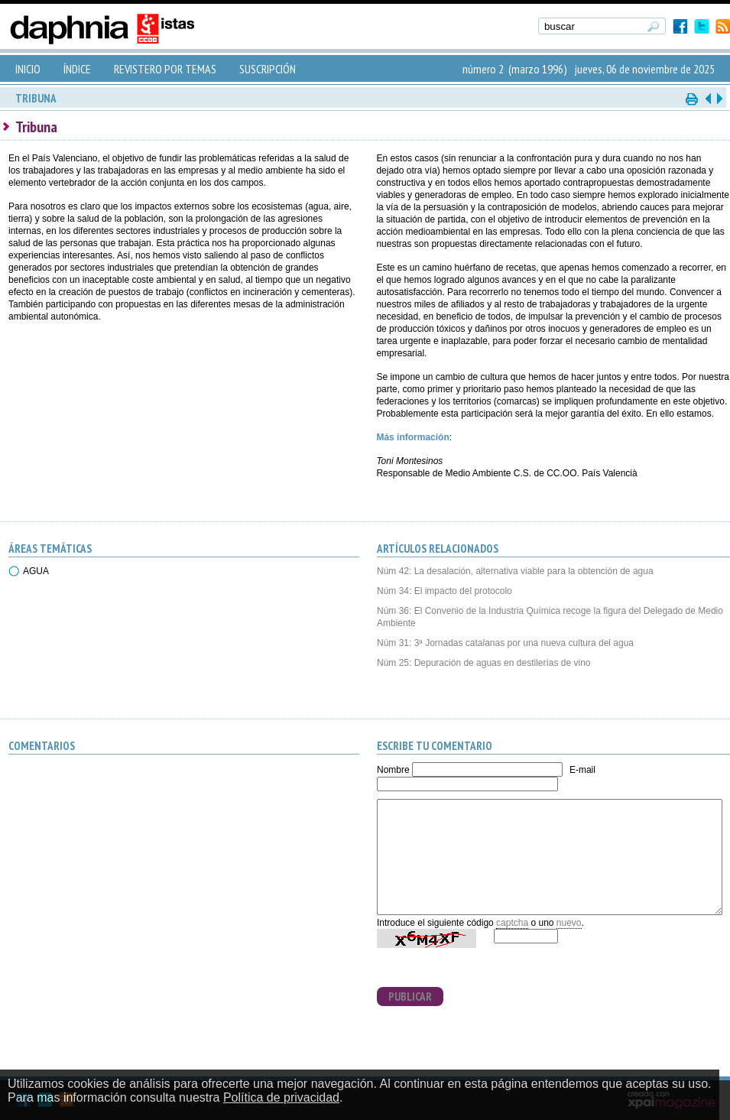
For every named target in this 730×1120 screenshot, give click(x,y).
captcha (512, 922)
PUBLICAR (410, 996)
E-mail (582, 770)
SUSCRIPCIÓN (267, 68)
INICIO (28, 68)
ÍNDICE (77, 68)
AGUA (36, 571)
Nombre (393, 770)
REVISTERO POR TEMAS (165, 68)
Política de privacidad (281, 1097)
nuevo (569, 922)
